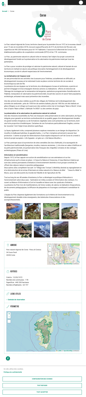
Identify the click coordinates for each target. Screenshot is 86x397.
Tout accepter (42, 392)
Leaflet (58, 264)
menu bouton (81, 3)
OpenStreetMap (68, 264)
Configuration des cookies (42, 379)
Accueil (4, 11)
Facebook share (8, 358)
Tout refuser (42, 386)
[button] (14, 211)
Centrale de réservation (16, 299)
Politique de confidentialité (13, 372)
